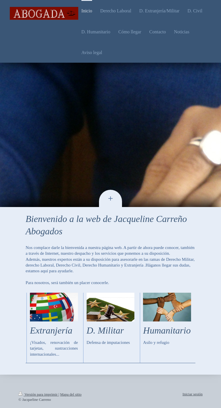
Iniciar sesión (192, 394)
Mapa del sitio (70, 394)
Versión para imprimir (38, 394)
